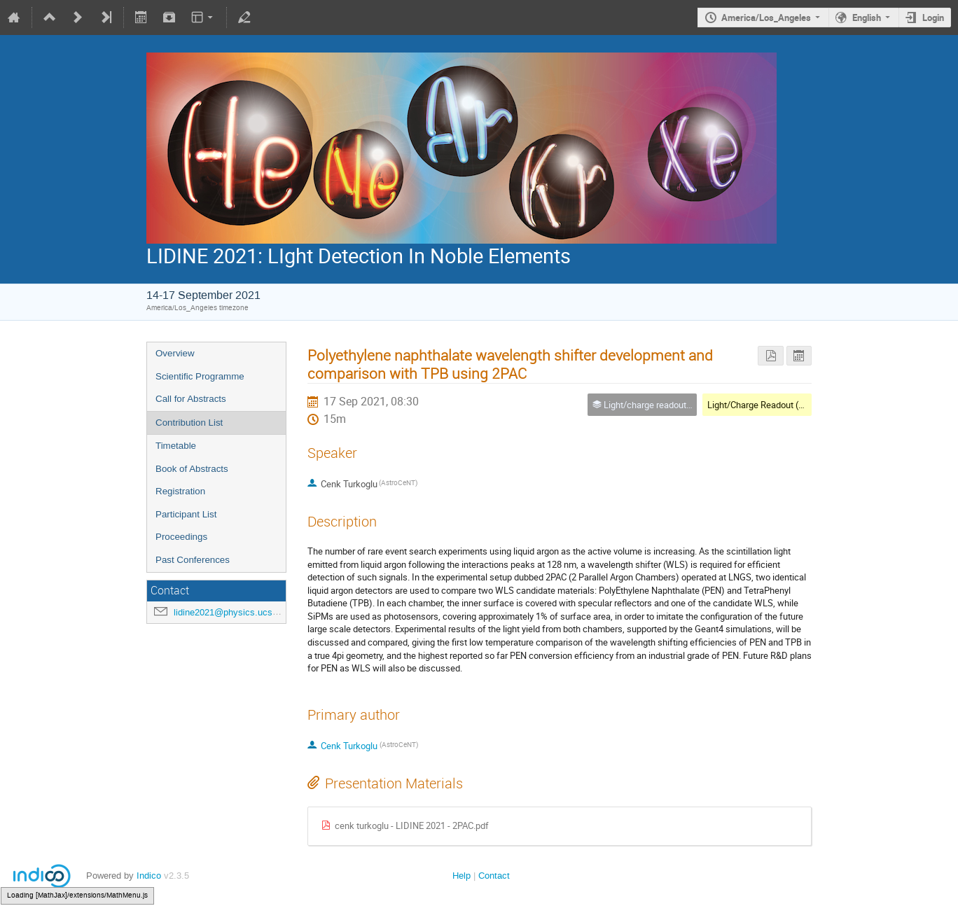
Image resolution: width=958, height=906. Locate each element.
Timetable (175, 445)
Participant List (185, 514)
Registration (180, 491)
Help (461, 875)
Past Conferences (192, 560)
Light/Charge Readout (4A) (759, 404)
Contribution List (189, 422)
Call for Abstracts (190, 398)
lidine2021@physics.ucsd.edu (234, 612)
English (866, 17)
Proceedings (181, 536)
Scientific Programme (199, 376)
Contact (494, 875)
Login (933, 17)
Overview (175, 353)
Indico (149, 875)
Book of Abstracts (191, 469)
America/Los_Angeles (766, 17)
